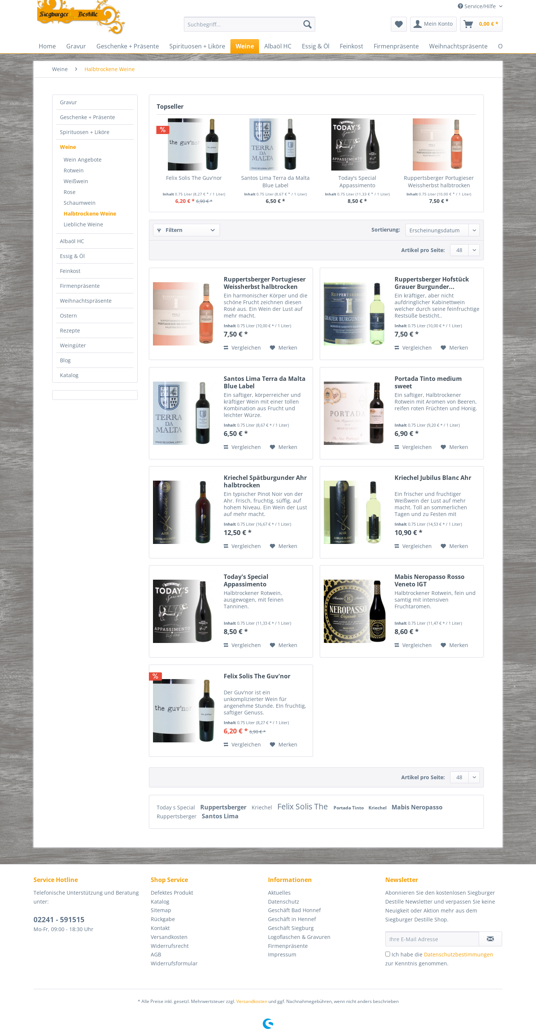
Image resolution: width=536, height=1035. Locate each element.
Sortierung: (385, 229)
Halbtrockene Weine (90, 213)
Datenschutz (283, 901)
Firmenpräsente (80, 285)
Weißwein (76, 181)
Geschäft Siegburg (291, 928)
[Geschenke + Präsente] (127, 46)
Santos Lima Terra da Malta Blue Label (275, 181)
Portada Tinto (349, 808)
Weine (68, 146)
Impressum (282, 954)
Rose (70, 191)
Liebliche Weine (83, 224)
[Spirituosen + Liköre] (197, 46)
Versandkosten (169, 936)
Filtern (169, 229)
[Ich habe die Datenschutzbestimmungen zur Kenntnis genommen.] (387, 954)
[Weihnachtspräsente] (458, 46)
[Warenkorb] (481, 24)
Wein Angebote (83, 159)
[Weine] (244, 46)
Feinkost (70, 270)
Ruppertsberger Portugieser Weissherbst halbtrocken (439, 181)
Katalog (69, 375)
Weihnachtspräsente (86, 300)
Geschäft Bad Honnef (294, 910)
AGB (156, 954)
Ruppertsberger (224, 807)
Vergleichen (242, 347)
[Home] (47, 46)
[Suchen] (307, 24)
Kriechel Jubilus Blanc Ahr (433, 478)
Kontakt (160, 928)
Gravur (68, 102)
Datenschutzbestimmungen (458, 954)
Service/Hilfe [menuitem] (477, 6)
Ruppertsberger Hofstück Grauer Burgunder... (432, 283)
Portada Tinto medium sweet (428, 382)
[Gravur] (76, 46)
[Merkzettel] (399, 24)
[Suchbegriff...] (249, 24)
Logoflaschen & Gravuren (299, 936)
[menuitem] (249, 28)
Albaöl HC (72, 241)
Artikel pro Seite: (423, 250)
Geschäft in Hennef (292, 919)
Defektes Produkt (172, 892)
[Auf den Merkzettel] (283, 347)
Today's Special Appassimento (357, 181)
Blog (65, 360)
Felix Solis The (303, 806)
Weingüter (73, 345)
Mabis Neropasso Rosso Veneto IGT (430, 580)
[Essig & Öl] (316, 46)
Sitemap (161, 910)
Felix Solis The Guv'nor (194, 177)
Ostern (68, 315)
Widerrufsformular (174, 963)
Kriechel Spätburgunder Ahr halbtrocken (265, 481)
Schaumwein (80, 202)
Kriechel (263, 807)
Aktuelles (279, 892)
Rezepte (70, 330)
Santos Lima (220, 816)
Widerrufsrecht (170, 945)
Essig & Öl (72, 255)
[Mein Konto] (433, 24)
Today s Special (177, 807)
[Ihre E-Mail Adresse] (432, 939)
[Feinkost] (351, 46)
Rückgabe (163, 919)
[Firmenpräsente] (396, 46)
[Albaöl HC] (278, 46)
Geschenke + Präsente (87, 117)
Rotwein (74, 170)
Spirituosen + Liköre (84, 132)
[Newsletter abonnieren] (490, 939)
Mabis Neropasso (417, 807)
